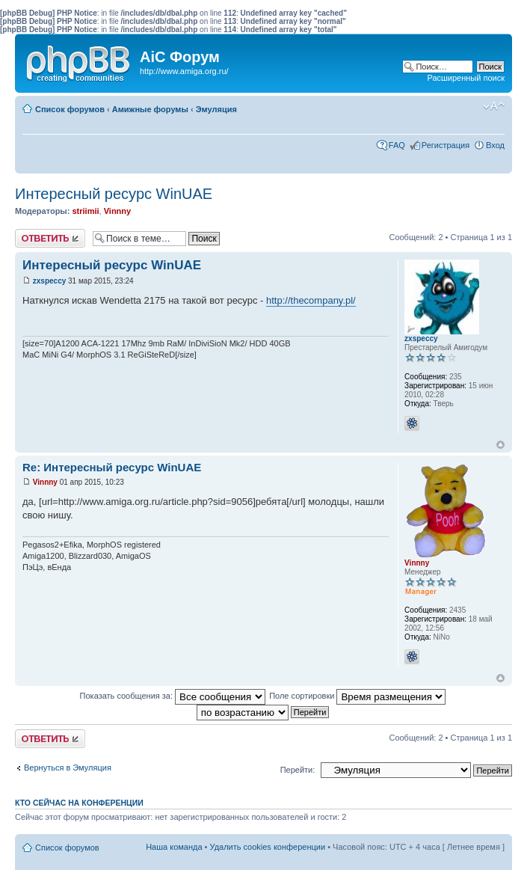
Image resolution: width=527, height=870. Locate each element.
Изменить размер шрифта (494, 106)
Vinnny (117, 210)
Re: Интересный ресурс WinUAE (111, 467)
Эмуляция (216, 109)
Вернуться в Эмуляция (67, 767)
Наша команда (174, 846)
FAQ (397, 145)
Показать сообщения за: (173, 695)
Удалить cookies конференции (268, 846)
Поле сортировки (357, 695)
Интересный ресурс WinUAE (113, 194)
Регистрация (445, 145)
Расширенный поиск (466, 77)
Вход (495, 145)
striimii (85, 210)
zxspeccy (49, 281)
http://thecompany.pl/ (311, 300)
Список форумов (70, 109)
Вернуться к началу (500, 445)
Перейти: (297, 769)
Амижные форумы (150, 109)
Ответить (50, 238)
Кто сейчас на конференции (79, 802)
